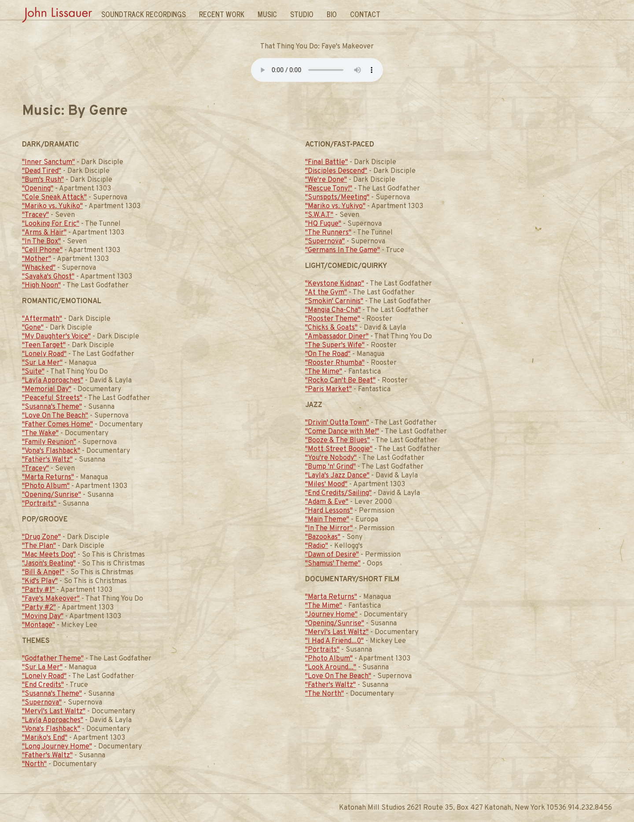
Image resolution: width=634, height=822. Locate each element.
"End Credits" (43, 685)
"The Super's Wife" (335, 345)
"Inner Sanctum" (48, 162)
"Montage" (38, 625)
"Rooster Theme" (332, 319)
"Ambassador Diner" (337, 336)
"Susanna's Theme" (52, 407)
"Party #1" (38, 590)
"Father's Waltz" (47, 459)
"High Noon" (41, 285)
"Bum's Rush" (43, 180)
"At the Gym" (326, 292)
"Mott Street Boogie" (338, 449)
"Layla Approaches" (52, 380)
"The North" (324, 694)
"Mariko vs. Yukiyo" (335, 206)
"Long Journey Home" (57, 746)
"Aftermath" (42, 319)
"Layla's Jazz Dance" (337, 475)
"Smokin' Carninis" (334, 301)
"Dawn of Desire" (332, 554)
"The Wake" (40, 433)
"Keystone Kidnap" (334, 283)
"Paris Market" (328, 389)
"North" (34, 764)
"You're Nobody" (331, 458)
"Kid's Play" (40, 581)
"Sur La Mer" (42, 363)
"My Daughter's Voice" (56, 336)
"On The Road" (327, 354)
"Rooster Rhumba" (335, 363)
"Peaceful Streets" (52, 398)
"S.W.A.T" (319, 215)
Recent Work (221, 14)
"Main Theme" (327, 519)
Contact (365, 14)
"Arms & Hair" (44, 232)
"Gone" (33, 327)
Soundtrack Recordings (143, 14)
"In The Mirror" (329, 528)
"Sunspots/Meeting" (337, 197)
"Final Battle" (326, 162)
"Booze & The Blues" (337, 440)
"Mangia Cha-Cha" (333, 310)
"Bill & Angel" (43, 572)
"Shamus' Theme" (333, 563)
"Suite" (33, 371)
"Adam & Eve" (326, 502)
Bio (332, 14)
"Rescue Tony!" (328, 188)
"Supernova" (42, 702)
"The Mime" (323, 371)
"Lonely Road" (44, 354)
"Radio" (316, 546)
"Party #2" (39, 607)
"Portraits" (39, 503)
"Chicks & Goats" (331, 327)
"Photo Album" (46, 486)
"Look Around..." (330, 667)
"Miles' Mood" (326, 484)
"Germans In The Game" (342, 250)
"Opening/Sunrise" (51, 495)
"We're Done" (326, 180)
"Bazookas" (322, 537)
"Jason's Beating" (49, 563)
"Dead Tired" (41, 171)
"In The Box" (41, 241)
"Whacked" (38, 268)
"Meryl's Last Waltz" (53, 711)
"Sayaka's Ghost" (48, 276)
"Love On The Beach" (55, 415)
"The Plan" (39, 546)
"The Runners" (328, 232)
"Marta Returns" (48, 477)
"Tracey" (35, 215)
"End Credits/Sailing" (338, 493)
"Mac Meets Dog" (49, 554)
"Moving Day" (42, 616)
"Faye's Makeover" (51, 598)
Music (267, 14)
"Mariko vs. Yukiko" (52, 206)
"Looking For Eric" (50, 224)
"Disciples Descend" (336, 171)
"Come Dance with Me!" (342, 431)
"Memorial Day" (46, 389)
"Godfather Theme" (53, 658)
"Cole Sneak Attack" (54, 197)
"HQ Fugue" (323, 224)
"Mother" (36, 259)
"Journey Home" (331, 614)
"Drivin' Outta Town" (337, 422)
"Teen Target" (44, 345)
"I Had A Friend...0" (334, 641)
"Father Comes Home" (57, 424)
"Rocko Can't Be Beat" (340, 380)
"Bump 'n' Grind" (330, 466)
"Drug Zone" (41, 537)
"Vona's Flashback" (51, 451)
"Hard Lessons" (329, 510)
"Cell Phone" (42, 250)
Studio (301, 14)
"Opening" (37, 188)
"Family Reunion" (49, 442)
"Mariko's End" (44, 738)
